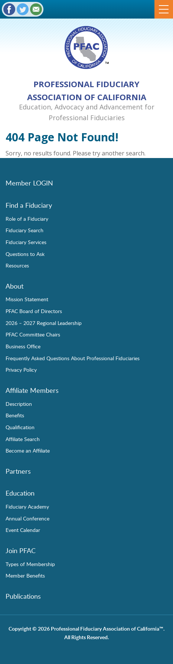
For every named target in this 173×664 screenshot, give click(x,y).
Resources (17, 265)
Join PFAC (21, 550)
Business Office (23, 346)
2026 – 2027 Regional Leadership (44, 322)
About (14, 286)
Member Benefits (25, 575)
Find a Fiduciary (29, 205)
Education (20, 493)
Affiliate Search (23, 439)
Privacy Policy (21, 369)
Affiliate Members (32, 390)
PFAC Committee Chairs (33, 334)
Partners (18, 471)
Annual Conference (27, 518)
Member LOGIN (29, 182)
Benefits (15, 415)
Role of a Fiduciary (27, 218)
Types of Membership (30, 564)
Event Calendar (23, 529)
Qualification (20, 427)
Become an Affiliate (28, 450)
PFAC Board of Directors (34, 311)
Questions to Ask (25, 253)
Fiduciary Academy (27, 506)
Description (19, 403)
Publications (23, 596)
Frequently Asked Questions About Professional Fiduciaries (73, 358)
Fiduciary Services (26, 242)
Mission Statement (27, 299)
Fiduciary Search (24, 230)
